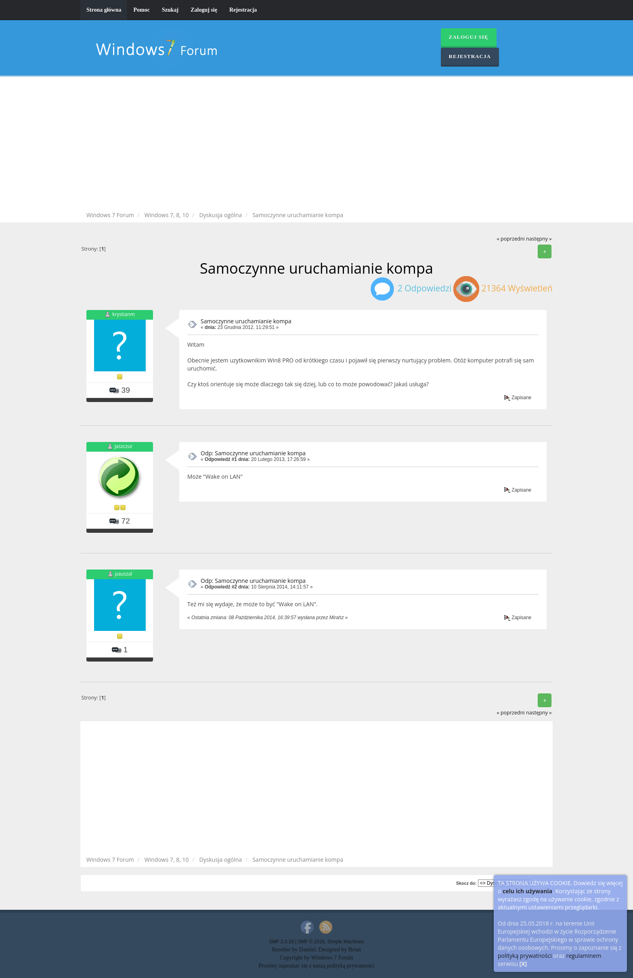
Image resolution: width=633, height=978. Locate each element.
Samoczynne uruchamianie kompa (246, 321)
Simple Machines (345, 941)
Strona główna (103, 10)
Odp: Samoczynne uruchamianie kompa (253, 453)
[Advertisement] (316, 145)
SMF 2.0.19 (281, 941)
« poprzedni (510, 238)
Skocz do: (466, 883)
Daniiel (307, 950)
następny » (539, 238)
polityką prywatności (525, 955)
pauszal (123, 573)
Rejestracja (243, 10)
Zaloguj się (204, 10)
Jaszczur (124, 446)
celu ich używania (527, 891)
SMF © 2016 (311, 941)
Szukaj (170, 10)
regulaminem (583, 955)
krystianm (123, 314)
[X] (523, 964)
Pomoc (141, 10)
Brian (354, 950)
